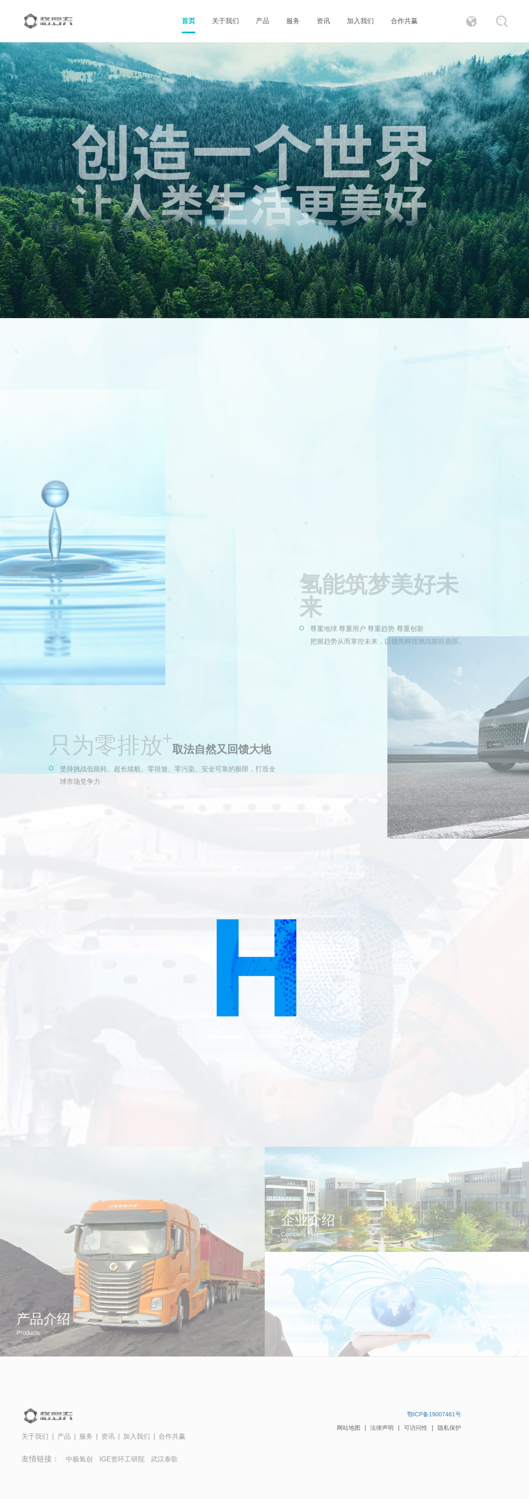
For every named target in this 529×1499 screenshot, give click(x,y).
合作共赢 (404, 20)
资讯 (323, 20)
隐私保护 (449, 1427)
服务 (293, 20)
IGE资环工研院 (122, 1459)
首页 (188, 20)
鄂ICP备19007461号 (434, 1414)
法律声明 (382, 1427)
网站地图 (348, 1427)
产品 (262, 20)
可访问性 (415, 1427)
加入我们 (360, 20)
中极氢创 (79, 1459)
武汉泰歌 (164, 1459)
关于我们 (225, 20)
